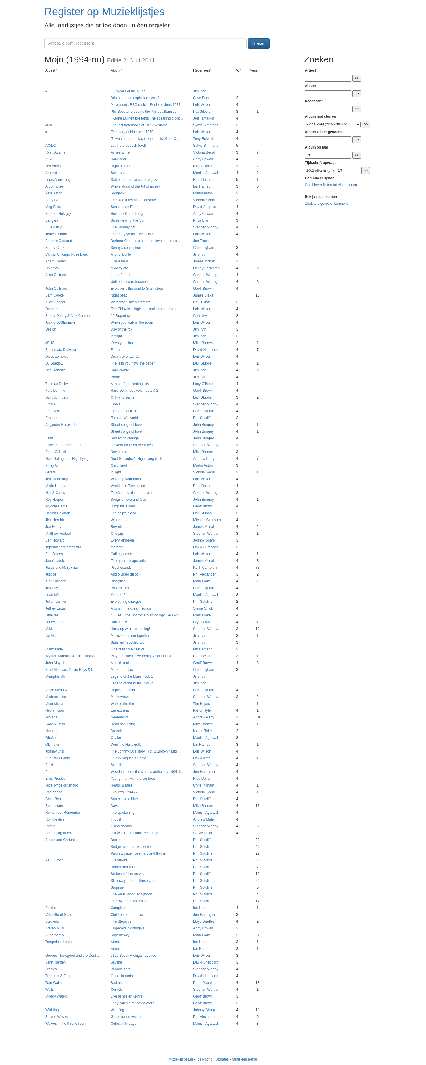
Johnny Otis (54, 751)
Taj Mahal (52, 636)
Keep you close (123, 343)
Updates (222, 1059)
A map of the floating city (130, 384)
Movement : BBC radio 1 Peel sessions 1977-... (148, 105)
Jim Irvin (199, 91)
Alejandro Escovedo (61, 425)
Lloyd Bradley (203, 921)
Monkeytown (120, 697)
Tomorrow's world (124, 418)
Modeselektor (55, 697)
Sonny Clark (54, 248)
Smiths (50, 908)
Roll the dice (54, 819)
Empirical (52, 411)
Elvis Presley (55, 778)
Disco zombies (56, 357)
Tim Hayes (201, 704)
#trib (48, 125)
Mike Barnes (203, 343)
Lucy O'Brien (203, 384)
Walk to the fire (122, 704)
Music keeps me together (130, 636)
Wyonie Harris (56, 506)
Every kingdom (122, 540)
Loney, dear (54, 622)
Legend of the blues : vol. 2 (132, 683)
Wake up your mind (126, 479)
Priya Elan (201, 220)
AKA (48, 159)
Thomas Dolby (56, 384)
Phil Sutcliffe (202, 418)
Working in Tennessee (128, 486)
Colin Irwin (201, 316)
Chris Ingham (203, 248)
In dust (116, 819)
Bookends (118, 840)
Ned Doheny (55, 370)
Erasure (51, 418)
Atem (115, 942)
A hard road (120, 663)
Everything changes (126, 602)
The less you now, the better (133, 363)
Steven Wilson (56, 1017)
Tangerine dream (58, 942)
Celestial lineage (123, 1024)
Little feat (52, 615)
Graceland (119, 860)
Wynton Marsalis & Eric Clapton (70, 656)
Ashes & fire (120, 152)
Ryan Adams (55, 152)
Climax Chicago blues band (66, 254)
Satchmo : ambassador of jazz (134, 180)
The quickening (123, 813)
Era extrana (120, 710)
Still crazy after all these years (134, 881)
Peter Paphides (205, 983)
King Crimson (55, 581)
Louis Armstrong (58, 180)
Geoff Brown (203, 288)
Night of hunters (123, 166)
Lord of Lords (121, 275)
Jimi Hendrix (54, 520)
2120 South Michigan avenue (133, 955)
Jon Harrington (204, 772)
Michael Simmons (207, 520)
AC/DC (50, 146)
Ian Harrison (202, 186)
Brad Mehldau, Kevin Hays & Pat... (72, 670)
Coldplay (52, 268)
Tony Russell (203, 139)
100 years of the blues (128, 91)
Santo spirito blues (125, 799)
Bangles (51, 220)
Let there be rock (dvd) (128, 146)
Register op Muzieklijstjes (104, 12)
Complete (118, 908)
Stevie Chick (203, 608)
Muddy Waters (56, 996)
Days (115, 806)
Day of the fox (121, 329)
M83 (48, 629)
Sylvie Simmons (205, 125)
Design (50, 329)
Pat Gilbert (201, 111)
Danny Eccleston (206, 268)
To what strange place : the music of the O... (145, 139)
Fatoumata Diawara (60, 350)
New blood (119, 452)
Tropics (51, 969)
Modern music (122, 670)
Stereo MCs (54, 928)
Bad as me (119, 983)
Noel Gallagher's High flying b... (69, 459)
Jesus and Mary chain (62, 567)
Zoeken (259, 43)
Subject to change (125, 438)
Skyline (116, 962)
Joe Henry (53, 527)
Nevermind (119, 717)
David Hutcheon (205, 350)
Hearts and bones (124, 867)
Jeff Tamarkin (203, 118)
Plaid (49, 765)
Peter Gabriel (55, 452)
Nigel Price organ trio (61, 785)
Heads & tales (122, 785)
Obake (50, 738)
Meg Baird (53, 207)
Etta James (54, 554)
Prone (115, 377)
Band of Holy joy (58, 214)
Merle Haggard (57, 486)
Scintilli (116, 765)
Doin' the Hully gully (126, 744)
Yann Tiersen (55, 962)
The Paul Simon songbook (131, 894)
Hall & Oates (55, 493)
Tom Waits (53, 983)
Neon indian (54, 710)
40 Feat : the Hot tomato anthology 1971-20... (146, 615)
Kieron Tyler (202, 166)
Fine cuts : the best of (127, 649)
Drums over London (126, 357)
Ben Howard (54, 540)
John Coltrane (56, 288)
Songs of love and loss (128, 499)
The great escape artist (129, 561)
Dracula (117, 731)
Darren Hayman (57, 513)
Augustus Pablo (57, 758)
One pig (117, 533)
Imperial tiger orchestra (63, 547)
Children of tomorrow (127, 915)
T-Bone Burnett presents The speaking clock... (147, 118)
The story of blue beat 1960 (132, 132)
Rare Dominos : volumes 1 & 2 (134, 391)
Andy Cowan (203, 159)
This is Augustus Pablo (128, 758)
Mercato (117, 547)
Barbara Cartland (58, 241)
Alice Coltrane (56, 275)
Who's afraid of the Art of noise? (135, 186)
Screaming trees (58, 833)
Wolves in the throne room (65, 1024)
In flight (116, 336)
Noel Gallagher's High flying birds (136, 459)
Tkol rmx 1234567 (125, 792)
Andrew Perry (203, 459)
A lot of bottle (121, 254)
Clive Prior (201, 98)
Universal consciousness (130, 282)
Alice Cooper (55, 302)
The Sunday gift (123, 227)
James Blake (203, 295)
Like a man (119, 261)
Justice (50, 574)
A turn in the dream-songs (131, 608)
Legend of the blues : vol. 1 (132, 676)
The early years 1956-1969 (132, 234)
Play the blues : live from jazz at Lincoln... (143, 656)
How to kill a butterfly (127, 214)
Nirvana (51, 717)
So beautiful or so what (128, 874)
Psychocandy (121, 567)
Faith (49, 438)
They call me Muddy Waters (132, 1003)
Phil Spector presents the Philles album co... (145, 111)
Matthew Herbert (58, 533)
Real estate (54, 806)
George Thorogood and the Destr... (72, 955)
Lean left (52, 595)
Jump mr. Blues (123, 506)
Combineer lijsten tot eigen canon (331, 185)
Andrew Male (203, 819)
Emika (50, 404)
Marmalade (54, 649)
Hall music (119, 622)
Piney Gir (52, 465)
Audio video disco (124, 574)
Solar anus (119, 173)
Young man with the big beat (133, 778)
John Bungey (203, 425)
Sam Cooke (54, 295)
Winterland (119, 520)
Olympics (52, 744)
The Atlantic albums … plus (132, 493)
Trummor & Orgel (58, 976)
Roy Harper (54, 499)
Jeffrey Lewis (55, 608)
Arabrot (51, 173)
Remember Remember (63, 813)
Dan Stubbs (202, 363)
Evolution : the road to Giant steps (137, 288)
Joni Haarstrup (56, 479)
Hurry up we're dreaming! (130, 629)
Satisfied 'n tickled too (128, 642)
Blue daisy (53, 227)
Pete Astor (53, 193)
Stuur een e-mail (245, 1059)
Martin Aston (203, 193)
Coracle (117, 989)
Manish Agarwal (205, 173)
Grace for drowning (126, 1017)
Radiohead (53, 792)
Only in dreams (122, 397)
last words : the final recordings (135, 833)
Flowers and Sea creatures (66, 445)
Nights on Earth (123, 690)
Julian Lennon (56, 602)
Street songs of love (126, 425)
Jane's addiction (57, 561)
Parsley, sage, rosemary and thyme (138, 853)
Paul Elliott (201, 302)
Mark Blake (202, 581)
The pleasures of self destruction (136, 200)
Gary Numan (55, 724)
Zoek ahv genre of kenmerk (326, 204)
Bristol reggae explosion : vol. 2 (135, 98)
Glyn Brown (202, 622)
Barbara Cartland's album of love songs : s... (145, 241)
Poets (49, 772)
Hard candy (120, 370)
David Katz (201, 758)
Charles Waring (205, 275)
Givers (50, 472)
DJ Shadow (54, 363)
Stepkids (52, 921)
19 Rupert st (120, 316)
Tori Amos (53, 166)
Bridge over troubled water (131, 847)
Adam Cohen (55, 261)
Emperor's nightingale (128, 928)
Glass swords (121, 826)
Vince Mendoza (57, 690)
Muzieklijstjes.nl (180, 1059)
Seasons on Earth (125, 207)
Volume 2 (118, 595)
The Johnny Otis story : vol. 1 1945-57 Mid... (145, 751)
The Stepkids (121, 921)
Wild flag (52, 1010)
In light (116, 472)
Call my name (121, 554)
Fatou (115, 350)
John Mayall (54, 663)
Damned (52, 309)
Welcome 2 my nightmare (131, 302)
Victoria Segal (204, 152)
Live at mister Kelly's (127, 996)
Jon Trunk (201, 241)
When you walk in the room (132, 322)
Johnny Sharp (204, 540)
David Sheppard (205, 207)
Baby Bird (53, 200)
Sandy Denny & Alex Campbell (69, 316)
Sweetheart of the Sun (128, 220)
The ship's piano (123, 513)
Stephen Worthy (205, 227)
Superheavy (54, 935)
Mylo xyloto (119, 268)
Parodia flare (120, 969)
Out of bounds (122, 976)
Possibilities (120, 588)
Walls (49, 989)
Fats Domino (55, 391)
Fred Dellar (202, 180)
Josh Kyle (53, 588)
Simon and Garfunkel (61, 840)
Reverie (117, 527)
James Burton (56, 234)
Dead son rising (123, 724)
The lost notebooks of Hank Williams (139, 125)
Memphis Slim (56, 676)
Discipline (118, 581)
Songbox (118, 193)
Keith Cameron (205, 567)
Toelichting (204, 1059)
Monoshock (54, 704)
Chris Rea (53, 799)
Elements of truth (124, 411)
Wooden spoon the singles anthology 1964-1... (147, 772)
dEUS (49, 343)
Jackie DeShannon (60, 322)
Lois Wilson (202, 105)
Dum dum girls (56, 397)
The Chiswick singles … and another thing (143, 309)
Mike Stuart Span (58, 915)
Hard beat (118, 159)
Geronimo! (119, 465)
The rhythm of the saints (130, 901)
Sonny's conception (126, 248)
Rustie (50, 826)
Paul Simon (54, 860)
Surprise (117, 887)
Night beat (119, 295)
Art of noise (54, 186)
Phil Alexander (204, 574)
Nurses (51, 731)
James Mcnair (204, 261)
